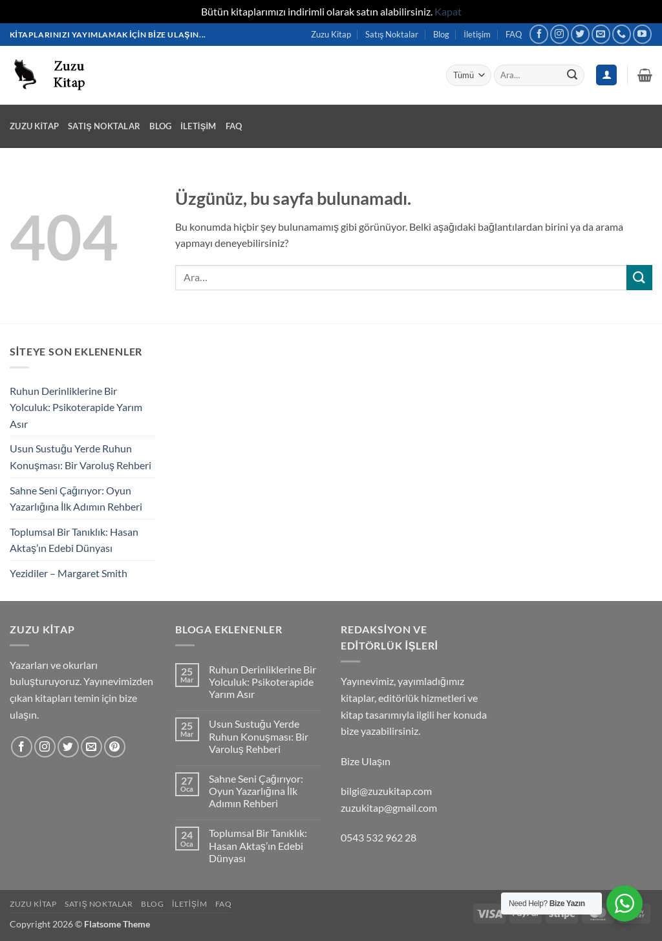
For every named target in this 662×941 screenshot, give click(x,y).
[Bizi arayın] (621, 34)
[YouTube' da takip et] (642, 34)
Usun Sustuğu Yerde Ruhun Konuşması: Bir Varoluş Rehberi (80, 456)
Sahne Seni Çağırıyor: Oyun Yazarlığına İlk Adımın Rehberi (76, 498)
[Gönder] (572, 75)
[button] (644, 75)
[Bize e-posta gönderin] (601, 34)
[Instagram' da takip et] (559, 34)
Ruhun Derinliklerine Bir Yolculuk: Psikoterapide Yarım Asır (76, 407)
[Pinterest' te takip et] (114, 746)
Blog (441, 34)
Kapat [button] (448, 11)
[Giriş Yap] (606, 75)
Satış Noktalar (391, 34)
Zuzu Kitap (331, 34)
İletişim (477, 34)
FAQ (514, 34)
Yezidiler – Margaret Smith (68, 573)
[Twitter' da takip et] (580, 34)
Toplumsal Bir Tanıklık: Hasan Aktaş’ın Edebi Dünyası (74, 540)
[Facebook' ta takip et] (538, 34)
